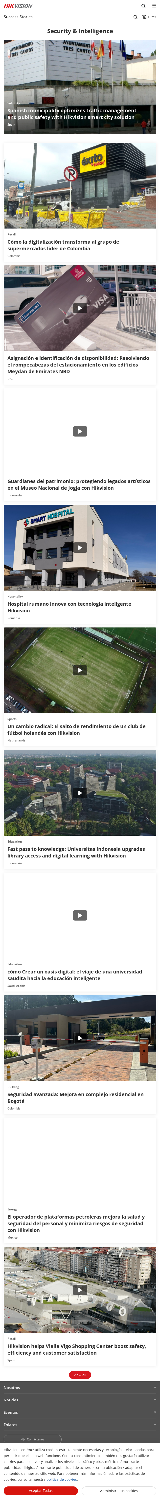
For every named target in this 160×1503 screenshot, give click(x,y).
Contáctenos (32, 1439)
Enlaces (10, 1424)
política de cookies (61, 1479)
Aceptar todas (41, 1490)
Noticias (11, 1399)
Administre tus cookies (119, 1490)
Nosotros (12, 1387)
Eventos (11, 1412)
